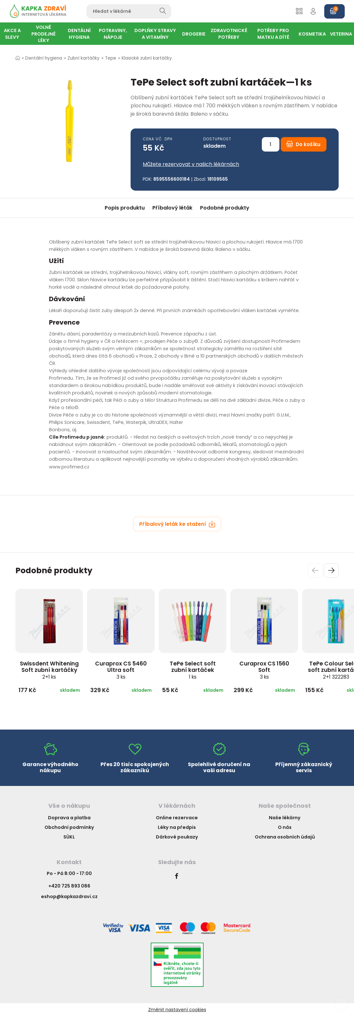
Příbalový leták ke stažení (177, 524)
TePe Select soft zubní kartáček (193, 670)
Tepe (110, 58)
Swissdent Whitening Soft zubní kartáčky (49, 670)
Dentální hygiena (43, 58)
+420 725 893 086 (69, 886)
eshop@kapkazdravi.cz (69, 896)
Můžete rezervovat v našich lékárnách (191, 164)
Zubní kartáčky (84, 58)
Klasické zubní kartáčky (147, 58)
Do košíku (303, 144)
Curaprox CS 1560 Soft (264, 670)
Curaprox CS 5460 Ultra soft (121, 670)
